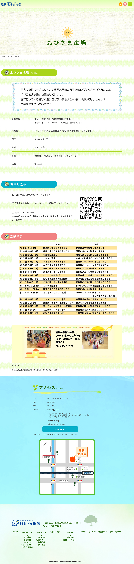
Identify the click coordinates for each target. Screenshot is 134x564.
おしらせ (92, 532)
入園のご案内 (55, 532)
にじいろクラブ (27, 544)
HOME (15, 532)
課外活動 (41, 544)
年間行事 (41, 542)
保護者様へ (102, 532)
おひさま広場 (27, 547)
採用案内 (70, 537)
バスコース (27, 542)
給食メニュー (41, 540)
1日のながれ (42, 537)
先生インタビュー (70, 540)
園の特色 (27, 537)
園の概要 (27, 540)
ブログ (83, 532)
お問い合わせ (115, 532)
